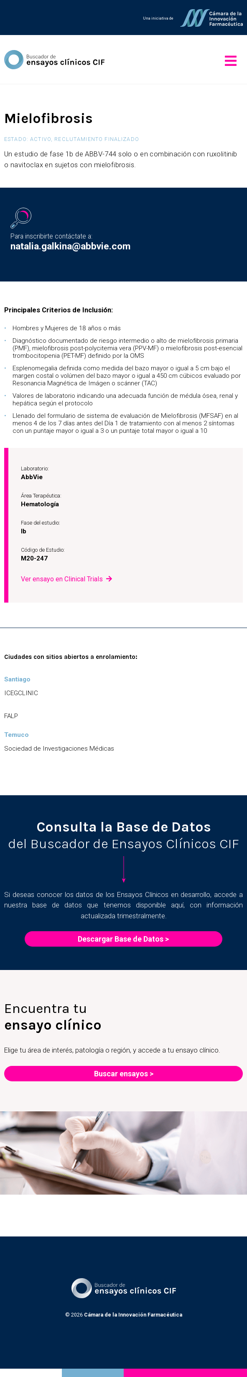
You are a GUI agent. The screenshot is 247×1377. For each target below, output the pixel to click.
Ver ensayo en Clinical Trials (62, 579)
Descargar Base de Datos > (123, 939)
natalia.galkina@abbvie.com (70, 246)
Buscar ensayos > (123, 1073)
